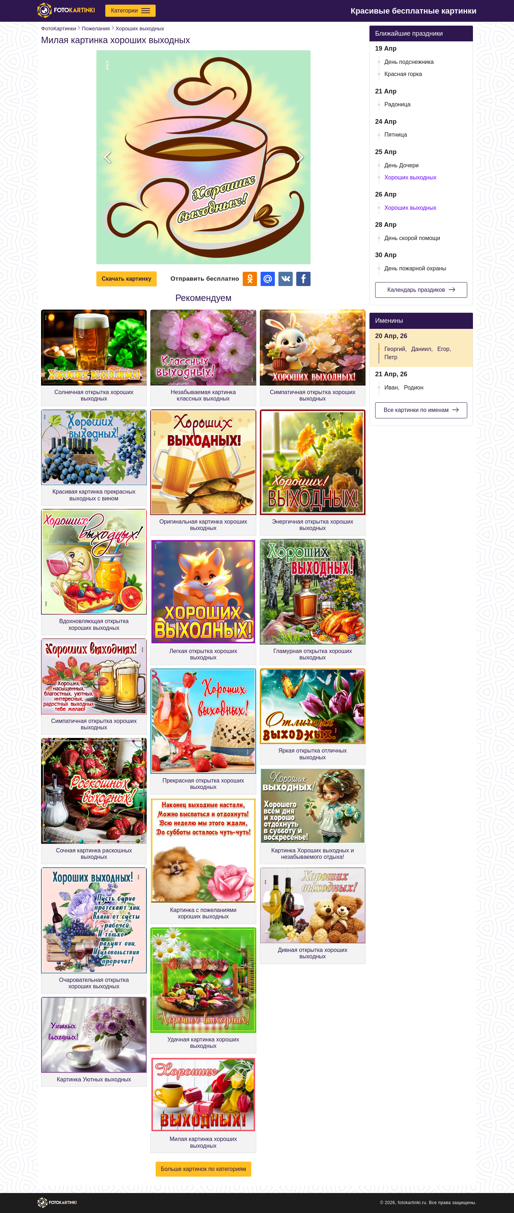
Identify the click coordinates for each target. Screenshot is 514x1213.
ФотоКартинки (58, 28)
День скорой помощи (412, 238)
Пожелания (96, 28)
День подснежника (409, 62)
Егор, (444, 349)
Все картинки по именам (421, 410)
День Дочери (401, 165)
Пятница (395, 135)
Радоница (397, 104)
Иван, (391, 387)
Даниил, (422, 349)
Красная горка (403, 74)
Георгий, (395, 349)
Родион (414, 387)
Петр (390, 357)
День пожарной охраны (415, 268)
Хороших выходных (140, 28)
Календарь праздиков (421, 289)
